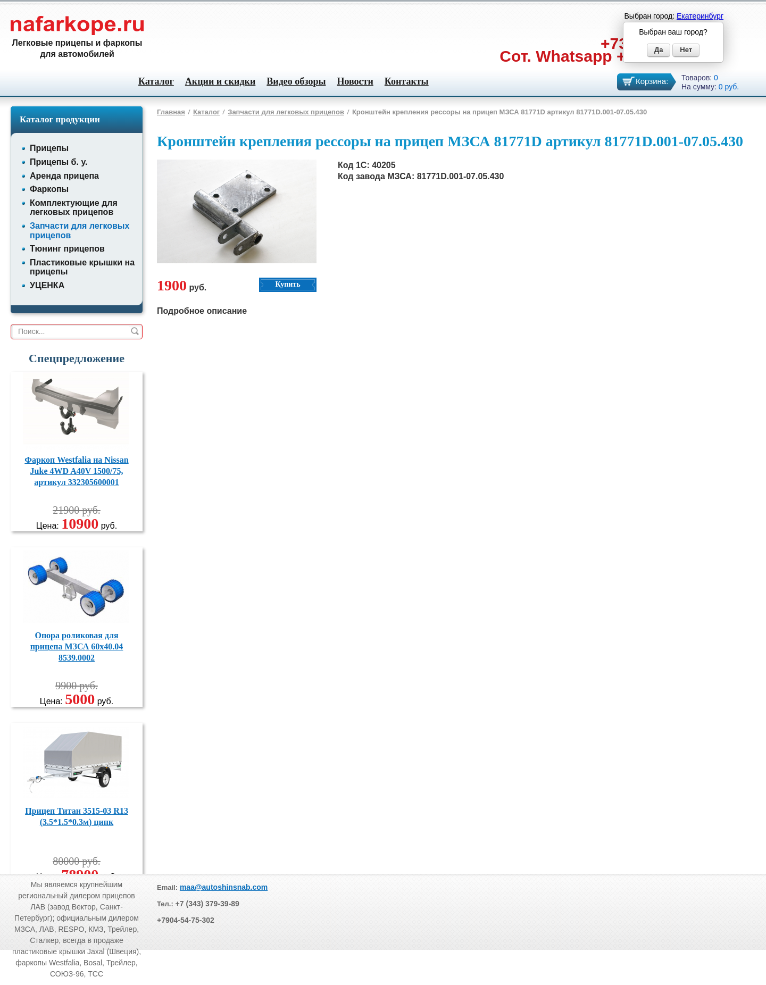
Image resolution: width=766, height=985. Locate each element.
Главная (171, 112)
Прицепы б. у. (58, 161)
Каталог (156, 81)
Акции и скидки (220, 81)
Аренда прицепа (64, 175)
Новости (355, 81)
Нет (686, 50)
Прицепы (49, 148)
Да (658, 50)
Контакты (407, 81)
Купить (287, 284)
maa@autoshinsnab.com (224, 887)
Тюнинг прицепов (67, 248)
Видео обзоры (296, 81)
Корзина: (652, 81)
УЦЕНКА (47, 285)
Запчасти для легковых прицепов (286, 112)
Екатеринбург (700, 16)
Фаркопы (49, 189)
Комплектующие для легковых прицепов (74, 207)
